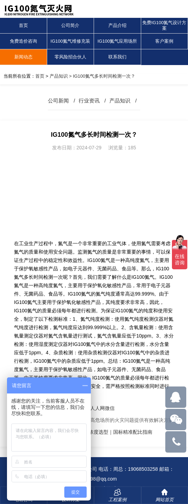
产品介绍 (117, 25)
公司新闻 (58, 101)
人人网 (97, 408)
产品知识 (59, 76)
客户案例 (164, 41)
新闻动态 (23, 56)
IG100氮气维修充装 (70, 41)
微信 (110, 408)
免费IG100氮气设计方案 (164, 25)
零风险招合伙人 (70, 56)
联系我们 (117, 56)
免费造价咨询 (23, 41)
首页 (23, 25)
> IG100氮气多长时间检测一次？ (101, 76)
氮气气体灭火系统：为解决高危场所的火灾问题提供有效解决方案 (102, 420)
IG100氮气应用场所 (117, 41)
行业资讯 (89, 101)
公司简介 (70, 25)
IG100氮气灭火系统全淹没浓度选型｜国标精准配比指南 (91, 432)
